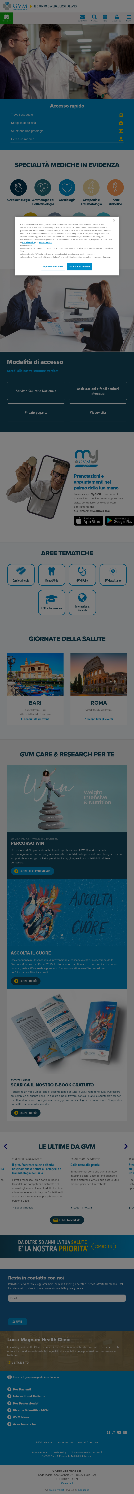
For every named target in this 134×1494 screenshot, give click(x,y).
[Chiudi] (114, 220)
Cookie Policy (28, 242)
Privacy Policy (45, 242)
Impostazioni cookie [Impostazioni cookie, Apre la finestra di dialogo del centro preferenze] (53, 267)
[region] (67, 246)
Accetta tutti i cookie (79, 267)
